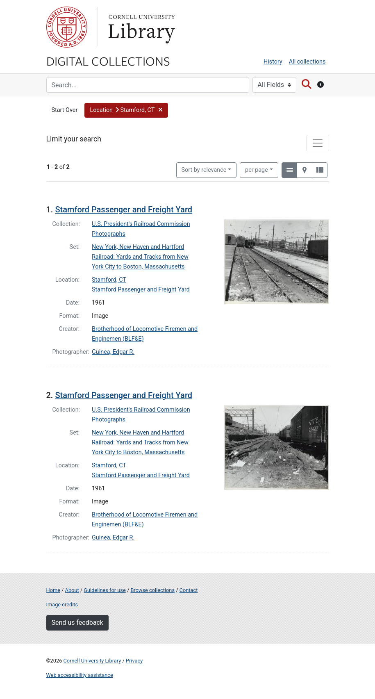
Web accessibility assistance (79, 675)
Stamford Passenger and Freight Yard (123, 209)
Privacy (134, 661)
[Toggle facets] (317, 143)
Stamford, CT (109, 279)
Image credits (62, 604)
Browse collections (152, 590)
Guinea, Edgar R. (113, 351)
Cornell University (66, 27)
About (72, 590)
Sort (204, 169)
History (273, 61)
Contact (189, 590)
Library (140, 27)
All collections (307, 61)
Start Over (65, 110)
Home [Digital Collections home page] (53, 590)
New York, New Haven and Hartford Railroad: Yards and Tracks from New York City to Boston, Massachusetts (140, 257)
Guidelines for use (104, 590)
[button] (126, 110)
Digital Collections (108, 60)
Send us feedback (77, 622)
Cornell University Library (92, 661)
